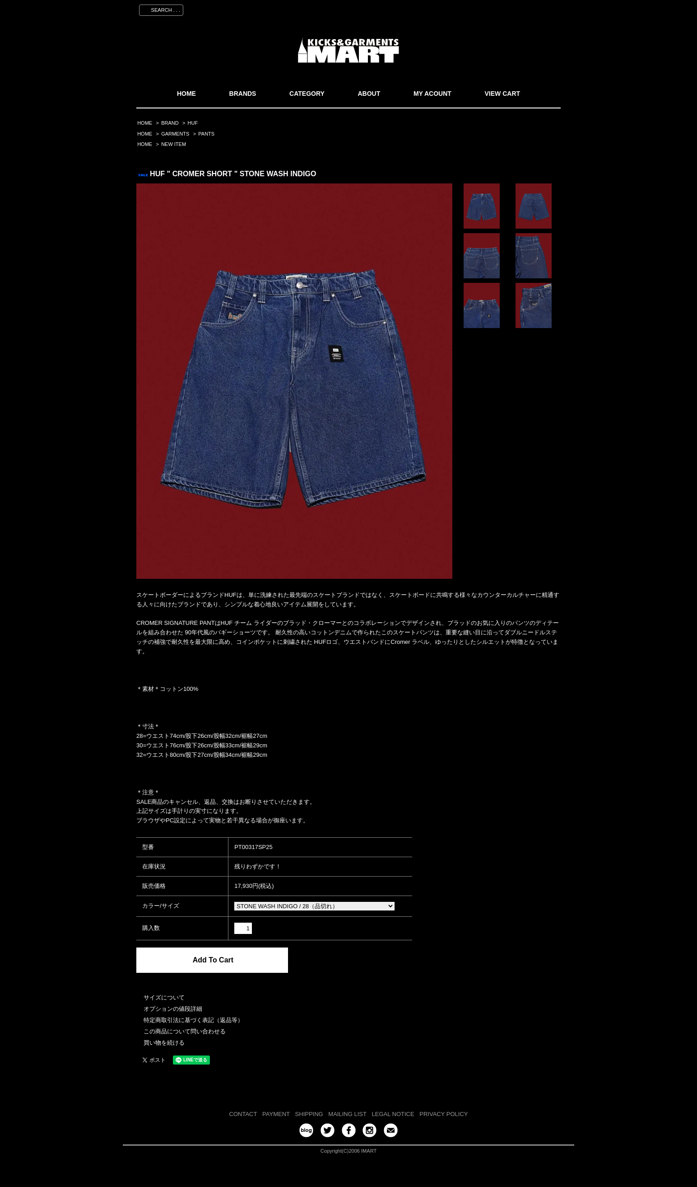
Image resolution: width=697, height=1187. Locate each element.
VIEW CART (502, 93)
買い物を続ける (164, 1042)
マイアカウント (433, 8)
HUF (193, 123)
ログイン (511, 8)
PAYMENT (276, 1114)
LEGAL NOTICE (393, 1114)
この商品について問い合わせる (185, 1031)
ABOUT (369, 93)
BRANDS (242, 93)
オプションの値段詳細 (173, 1008)
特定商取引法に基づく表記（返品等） (193, 1020)
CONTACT (243, 1114)
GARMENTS (175, 133)
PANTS (206, 133)
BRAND (169, 123)
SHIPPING (309, 1114)
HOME (186, 93)
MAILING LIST (347, 1114)
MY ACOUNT (432, 93)
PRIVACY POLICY (443, 1114)
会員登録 (476, 8)
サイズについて (164, 997)
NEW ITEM (173, 144)
